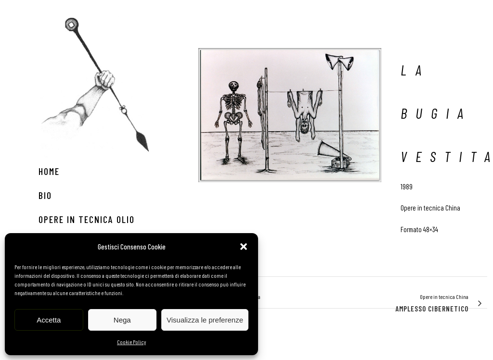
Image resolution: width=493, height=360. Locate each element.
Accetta (49, 320)
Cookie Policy (131, 341)
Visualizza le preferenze (205, 320)
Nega (122, 320)
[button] (243, 246)
